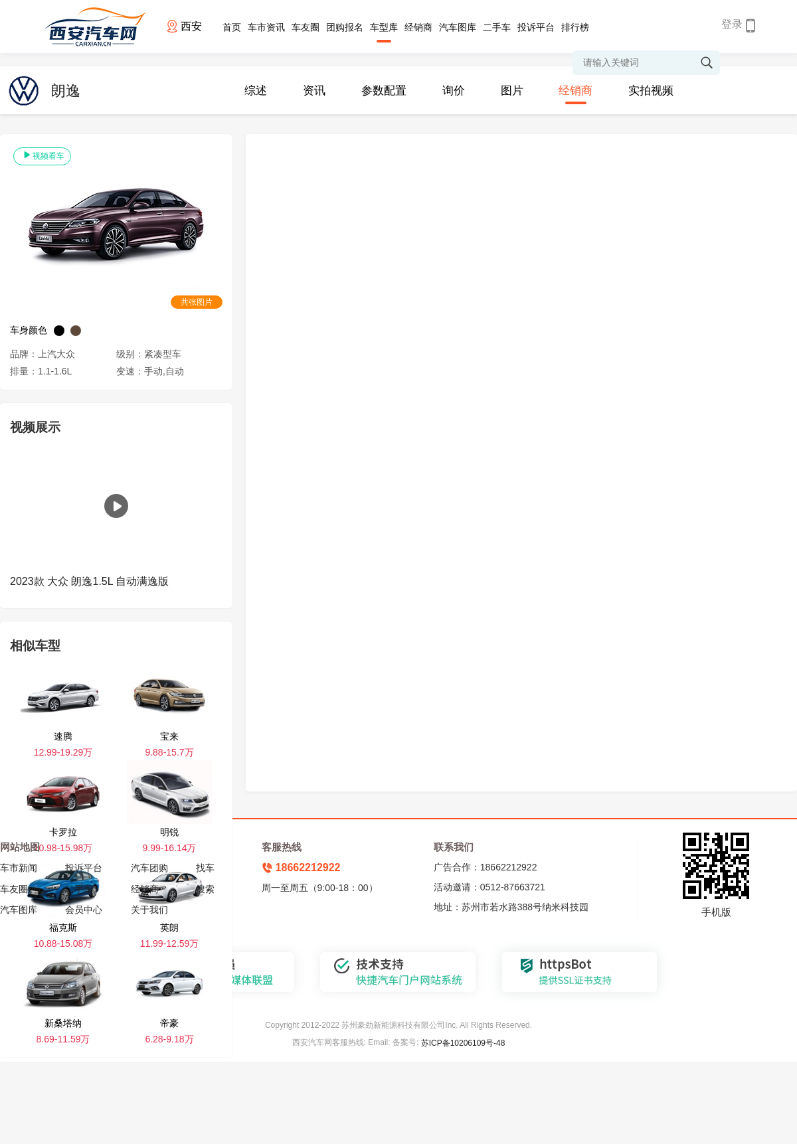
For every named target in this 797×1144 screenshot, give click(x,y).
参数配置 (383, 90)
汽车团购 (149, 867)
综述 (255, 90)
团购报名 (344, 27)
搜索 (205, 889)
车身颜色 (28, 330)
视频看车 (42, 155)
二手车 (497, 27)
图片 (512, 90)
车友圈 (305, 27)
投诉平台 (536, 27)
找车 (205, 867)
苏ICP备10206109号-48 (463, 1043)
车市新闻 (18, 867)
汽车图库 (457, 27)
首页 (231, 27)
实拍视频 (650, 90)
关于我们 (149, 909)
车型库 (384, 27)
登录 (732, 24)
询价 (453, 90)
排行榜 (575, 27)
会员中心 (83, 909)
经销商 (418, 27)
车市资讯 (266, 27)
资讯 (314, 90)
